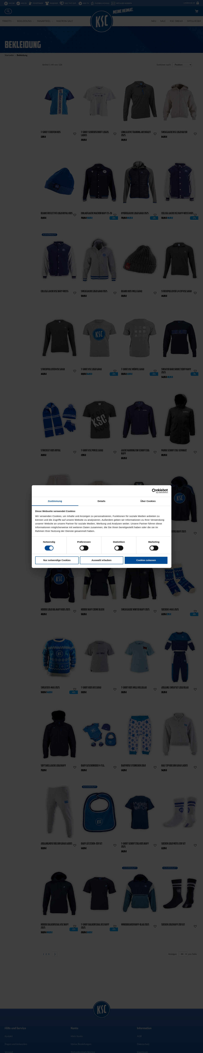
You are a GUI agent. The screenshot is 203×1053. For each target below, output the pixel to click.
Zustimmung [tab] (55, 501)
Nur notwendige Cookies (57, 560)
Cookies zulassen (146, 560)
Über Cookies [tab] (148, 501)
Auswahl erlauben (101, 560)
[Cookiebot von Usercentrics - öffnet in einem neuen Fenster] (154, 491)
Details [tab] (101, 501)
